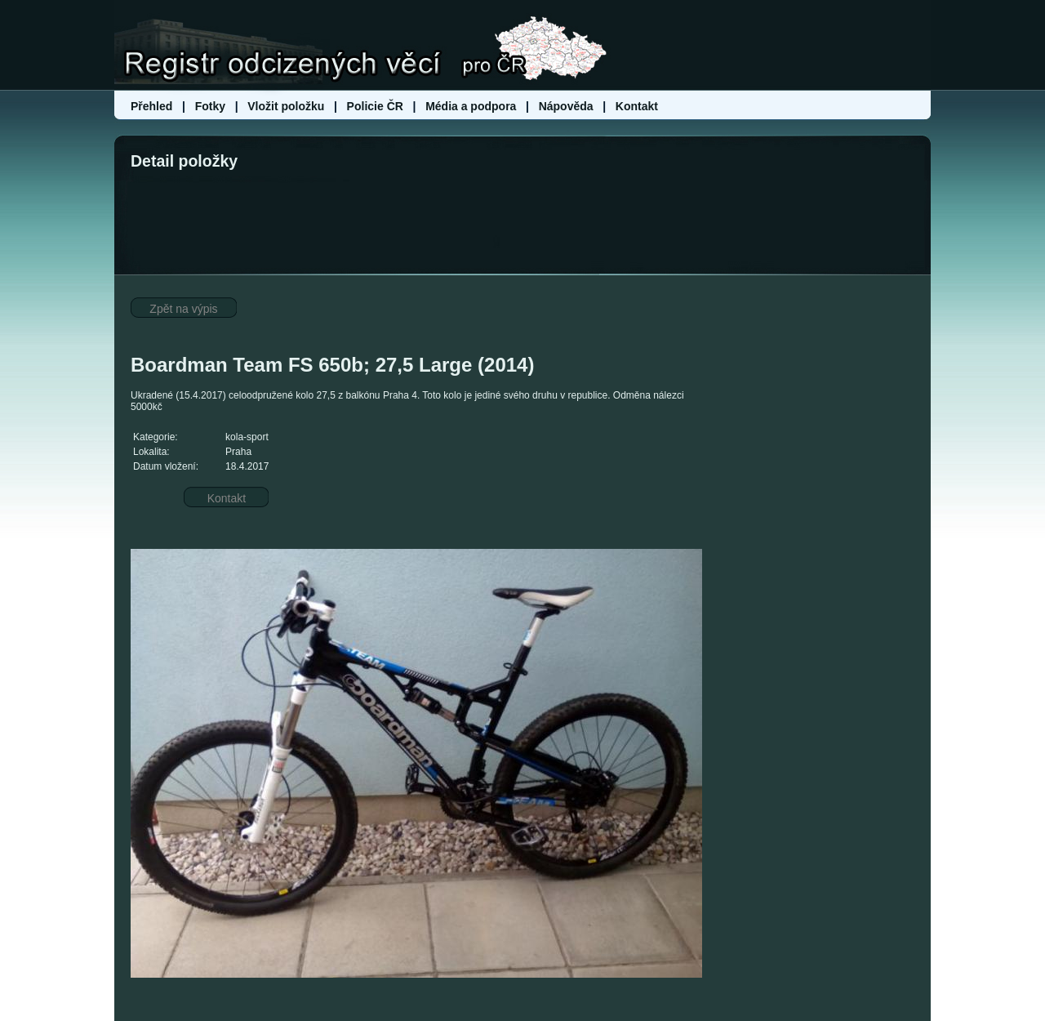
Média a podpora (472, 106)
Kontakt (637, 106)
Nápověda (566, 106)
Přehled (153, 106)
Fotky (210, 106)
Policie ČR (375, 106)
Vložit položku (285, 106)
